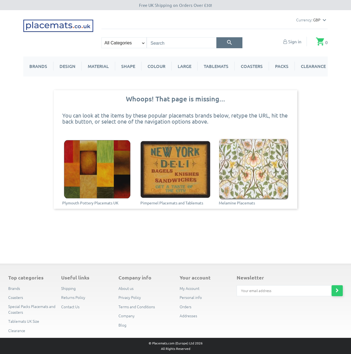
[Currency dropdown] (320, 20)
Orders (185, 306)
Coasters (252, 66)
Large (184, 66)
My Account (189, 288)
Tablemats (216, 66)
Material (98, 66)
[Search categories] (124, 42)
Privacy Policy (129, 297)
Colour (156, 66)
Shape (128, 66)
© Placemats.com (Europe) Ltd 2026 (176, 343)
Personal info (191, 297)
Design (67, 66)
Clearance (313, 66)
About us (126, 288)
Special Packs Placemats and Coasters (31, 309)
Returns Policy (73, 297)
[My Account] (292, 41)
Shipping (68, 288)
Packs (281, 66)
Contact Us (70, 306)
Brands (38, 66)
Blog (122, 325)
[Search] (229, 42)
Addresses (188, 315)
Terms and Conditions (136, 306)
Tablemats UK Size (23, 321)
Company (126, 315)
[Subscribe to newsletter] (337, 290)
